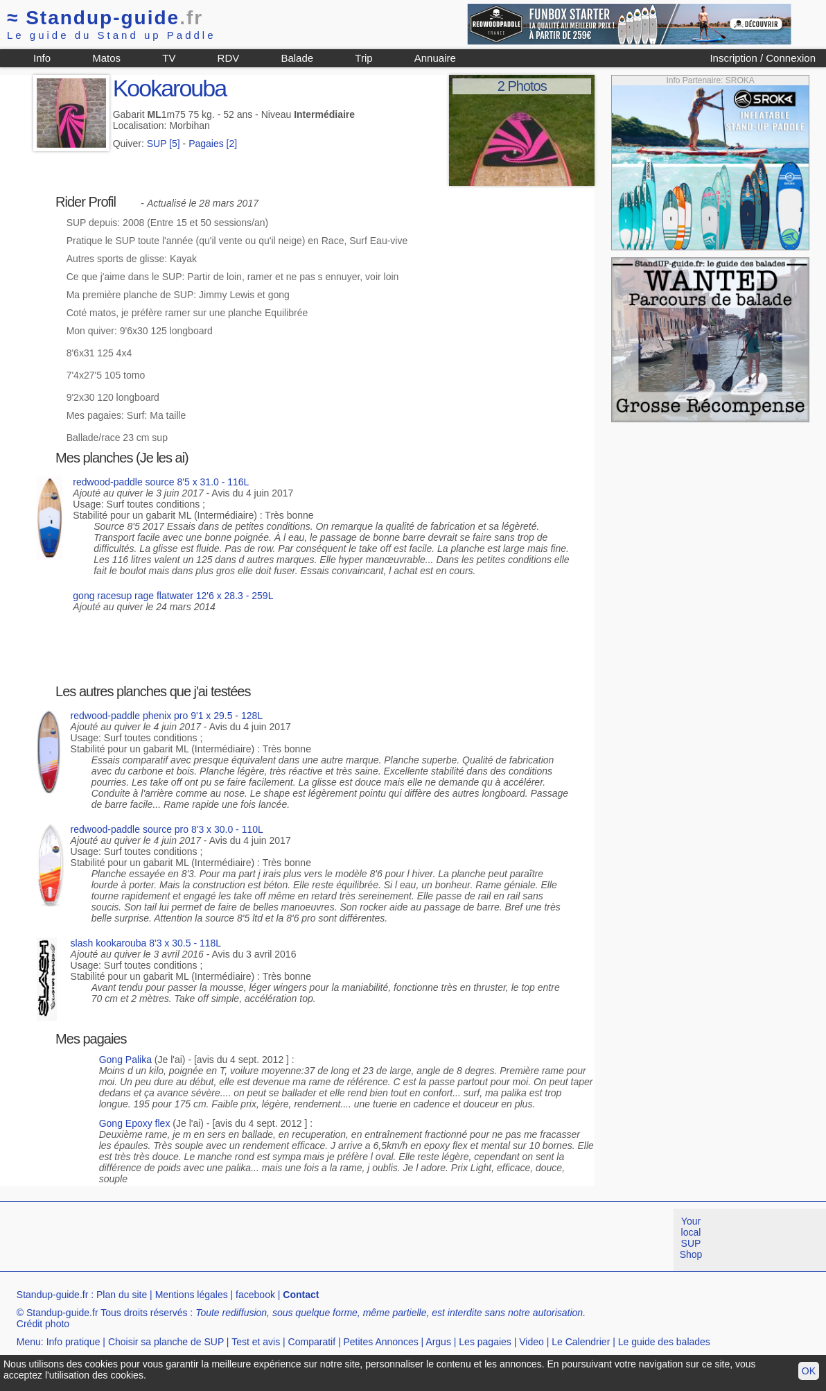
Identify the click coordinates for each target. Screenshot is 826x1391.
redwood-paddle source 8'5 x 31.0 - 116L (161, 481)
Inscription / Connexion (763, 58)
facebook (255, 1294)
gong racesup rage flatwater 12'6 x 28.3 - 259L (173, 595)
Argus (438, 1341)
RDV (229, 58)
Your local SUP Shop (691, 1238)
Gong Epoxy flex (134, 1123)
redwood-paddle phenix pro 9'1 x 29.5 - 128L (167, 715)
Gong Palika (125, 1059)
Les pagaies (485, 1341)
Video (531, 1341)
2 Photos (522, 86)
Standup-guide (105, 17)
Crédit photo (43, 1323)
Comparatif (311, 1341)
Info (42, 58)
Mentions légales (191, 1294)
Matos (106, 58)
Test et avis (255, 1341)
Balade (297, 58)
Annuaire (435, 58)
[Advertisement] (252, 1240)
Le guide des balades (664, 1341)
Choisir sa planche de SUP (166, 1341)
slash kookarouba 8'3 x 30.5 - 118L (146, 943)
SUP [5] (163, 143)
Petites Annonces (380, 1341)
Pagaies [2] (212, 143)
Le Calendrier (581, 1341)
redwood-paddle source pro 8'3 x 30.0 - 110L (167, 829)
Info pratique (73, 1341)
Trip (363, 58)
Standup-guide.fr (53, 1294)
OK (809, 1370)
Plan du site (121, 1294)
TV (168, 58)
